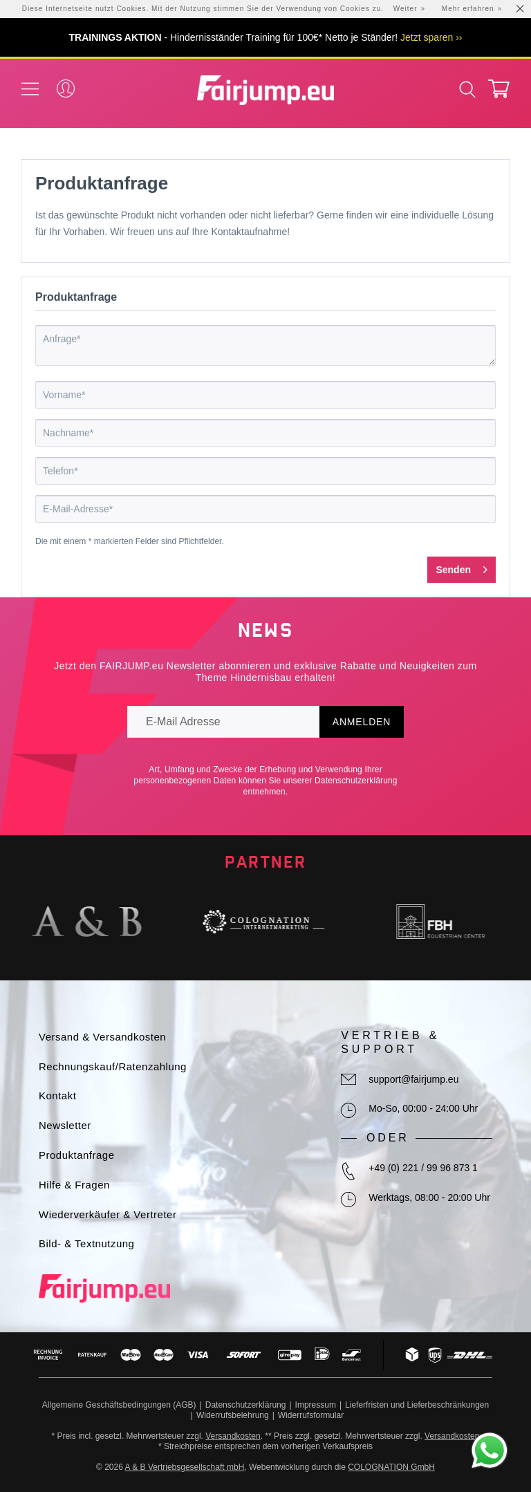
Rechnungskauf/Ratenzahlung (113, 1066)
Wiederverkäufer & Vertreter (107, 1214)
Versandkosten (232, 1436)
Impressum (315, 1405)
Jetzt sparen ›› (431, 37)
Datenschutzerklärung (356, 780)
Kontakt (57, 1095)
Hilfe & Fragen (74, 1185)
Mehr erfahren (468, 8)
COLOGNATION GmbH (391, 1467)
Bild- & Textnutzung (86, 1243)
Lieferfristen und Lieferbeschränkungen (417, 1405)
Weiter (405, 8)
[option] (88, 921)
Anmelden (362, 721)
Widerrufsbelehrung (232, 1415)
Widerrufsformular (311, 1415)
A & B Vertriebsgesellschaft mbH (185, 1467)
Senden (461, 567)
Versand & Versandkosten (102, 1037)
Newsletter (65, 1125)
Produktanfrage (77, 1155)
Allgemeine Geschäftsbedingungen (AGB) (119, 1405)
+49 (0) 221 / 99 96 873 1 (423, 1167)
